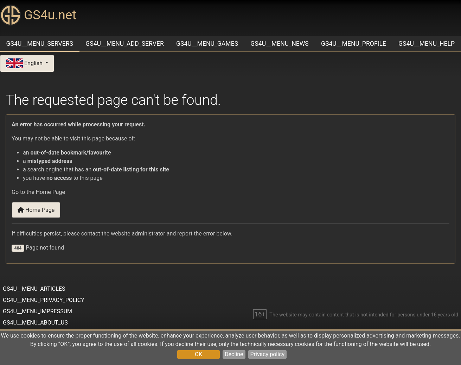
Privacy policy (267, 354)
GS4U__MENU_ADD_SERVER (124, 43)
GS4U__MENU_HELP (426, 43)
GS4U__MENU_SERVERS (39, 43)
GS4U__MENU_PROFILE (353, 43)
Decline (234, 354)
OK (198, 354)
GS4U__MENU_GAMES (207, 43)
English (25, 63)
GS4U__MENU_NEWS (279, 43)
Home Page (36, 210)
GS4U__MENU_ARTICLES (34, 288)
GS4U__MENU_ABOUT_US (35, 322)
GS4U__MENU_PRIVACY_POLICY (43, 300)
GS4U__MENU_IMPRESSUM (37, 311)
